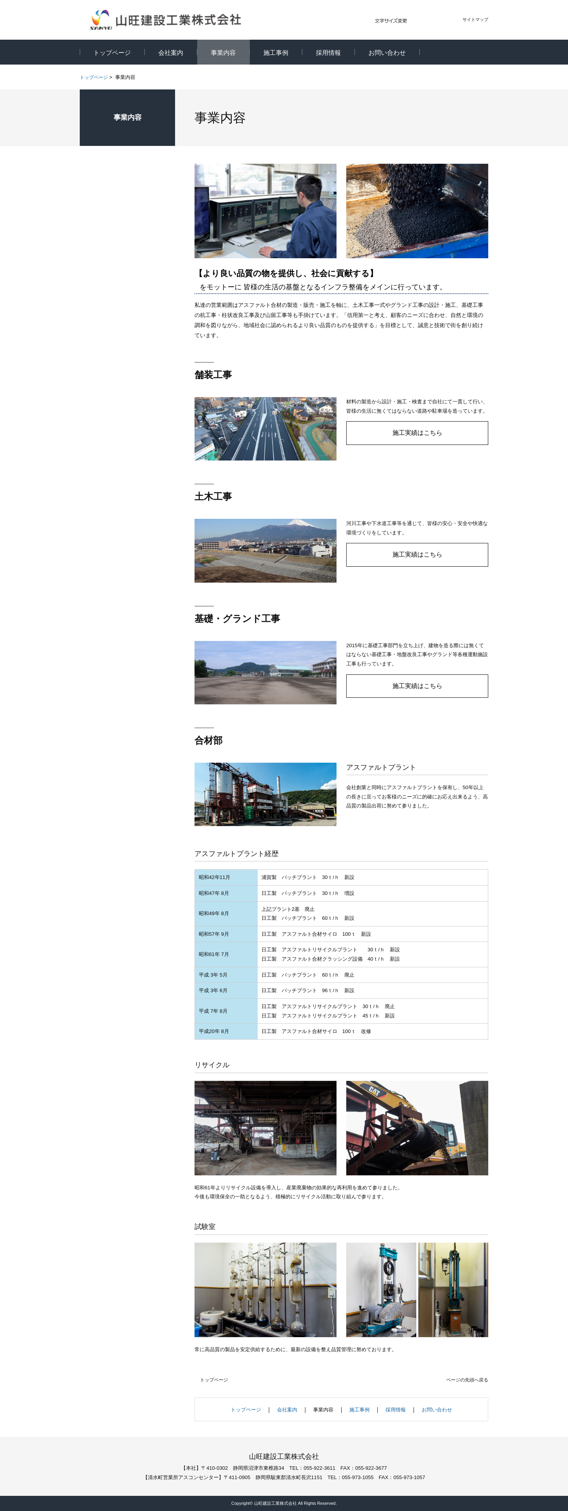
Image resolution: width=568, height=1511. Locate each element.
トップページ (94, 77)
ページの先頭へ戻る (467, 1380)
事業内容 (128, 117)
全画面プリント (421, 78)
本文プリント (466, 78)
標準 (430, 21)
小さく (416, 21)
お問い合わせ (437, 1410)
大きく (445, 21)
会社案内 (287, 1410)
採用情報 (396, 1410)
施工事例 (359, 1410)
